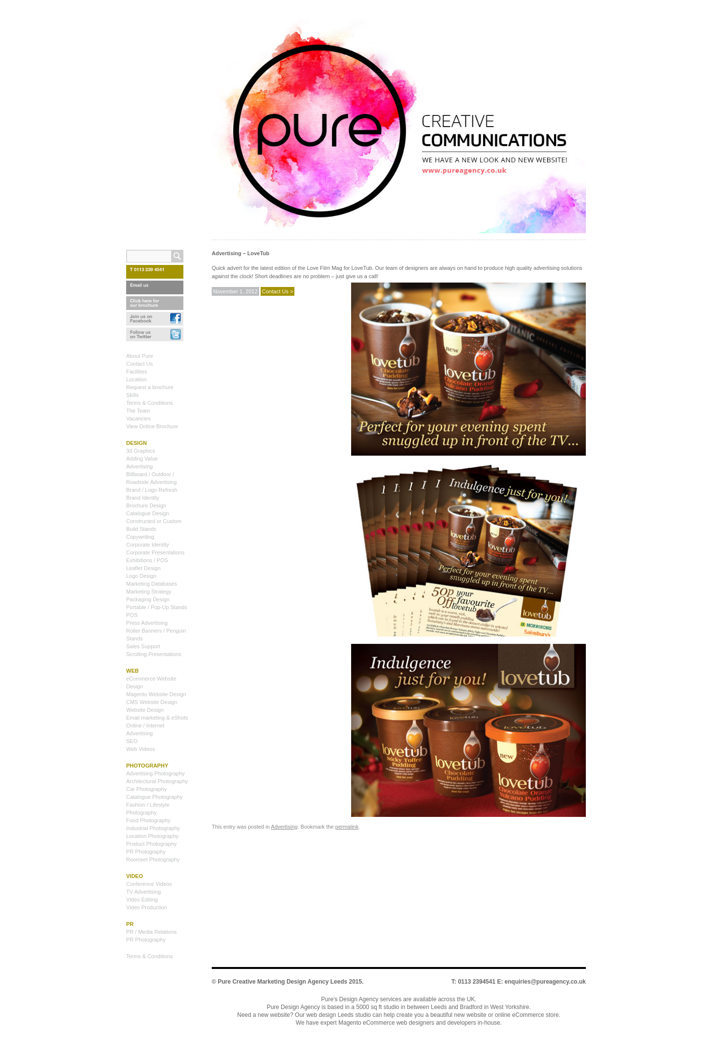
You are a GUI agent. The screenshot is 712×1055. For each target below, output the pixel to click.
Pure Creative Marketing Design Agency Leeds (282, 981)
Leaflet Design (143, 568)
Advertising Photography (155, 773)
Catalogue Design (147, 513)
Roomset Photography (152, 859)
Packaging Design (148, 599)
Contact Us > (277, 291)
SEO (131, 741)
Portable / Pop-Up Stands (156, 607)
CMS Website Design (151, 702)
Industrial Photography (153, 828)
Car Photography (146, 789)
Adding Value (142, 459)
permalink (347, 827)
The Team (138, 411)
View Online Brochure (152, 426)
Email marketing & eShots (157, 718)
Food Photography (148, 820)
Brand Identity (142, 498)
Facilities (136, 371)
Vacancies (138, 418)
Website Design (145, 710)
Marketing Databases (151, 584)
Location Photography (152, 836)
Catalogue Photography (154, 797)
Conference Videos (149, 884)
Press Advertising (147, 623)
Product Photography (151, 844)
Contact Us (139, 364)
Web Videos (140, 749)
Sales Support (143, 646)
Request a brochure (150, 387)
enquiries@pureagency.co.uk (545, 981)
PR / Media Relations (151, 932)
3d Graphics (140, 451)
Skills (132, 395)
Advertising (284, 827)
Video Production (146, 907)
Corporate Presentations (155, 552)
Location (136, 379)
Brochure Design (146, 505)
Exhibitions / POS (147, 560)
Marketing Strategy (148, 591)
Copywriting (140, 537)
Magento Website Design (156, 694)
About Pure (139, 356)
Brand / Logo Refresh (152, 490)
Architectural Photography (157, 781)
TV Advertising (143, 892)
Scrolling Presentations (153, 654)
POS (131, 615)
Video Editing (142, 899)
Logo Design (141, 576)
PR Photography (146, 852)
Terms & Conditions (149, 403)
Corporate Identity (147, 545)
